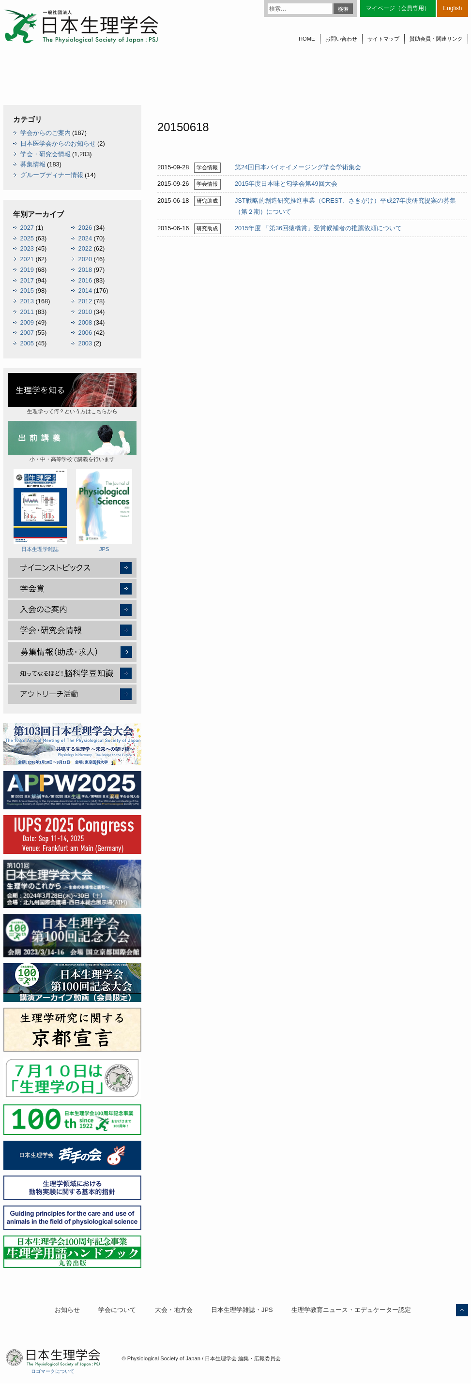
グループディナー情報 (51, 175)
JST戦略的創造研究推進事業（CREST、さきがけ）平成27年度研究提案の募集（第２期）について (345, 206)
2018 (85, 269)
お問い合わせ (341, 39)
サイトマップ (383, 39)
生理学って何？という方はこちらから (72, 393)
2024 (85, 238)
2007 (27, 332)
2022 (85, 248)
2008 (85, 322)
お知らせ (67, 1309)
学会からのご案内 (45, 132)
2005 (27, 343)
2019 (27, 269)
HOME (307, 39)
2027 (27, 227)
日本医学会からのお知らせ (58, 143)
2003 (85, 343)
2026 (85, 227)
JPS (104, 510)
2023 (27, 248)
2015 (27, 290)
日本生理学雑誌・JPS (242, 1309)
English (452, 8)
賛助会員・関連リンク (436, 39)
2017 (27, 280)
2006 (85, 332)
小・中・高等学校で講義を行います (72, 441)
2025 (27, 238)
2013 (27, 301)
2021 (27, 259)
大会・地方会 (174, 1309)
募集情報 (33, 164)
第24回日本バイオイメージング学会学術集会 (298, 167)
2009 (27, 322)
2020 (85, 259)
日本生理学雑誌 (40, 510)
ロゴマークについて (53, 1371)
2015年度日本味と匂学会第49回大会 (286, 183)
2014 (85, 290)
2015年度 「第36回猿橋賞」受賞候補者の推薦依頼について (318, 228)
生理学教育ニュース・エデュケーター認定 (351, 1309)
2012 (85, 301)
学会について (117, 1309)
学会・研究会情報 (45, 154)
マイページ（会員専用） (398, 8)
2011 (27, 311)
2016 (85, 280)
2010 (85, 311)
